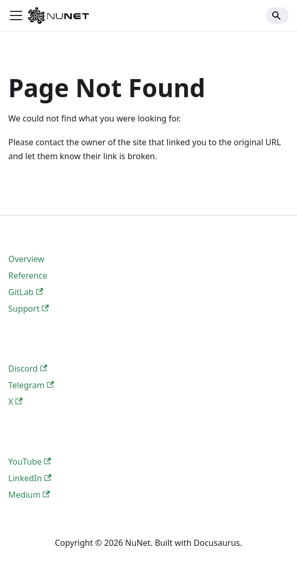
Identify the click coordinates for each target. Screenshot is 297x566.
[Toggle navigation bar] (16, 15)
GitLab (25, 292)
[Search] (277, 15)
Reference (27, 275)
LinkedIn (29, 478)
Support (28, 308)
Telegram (31, 385)
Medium (29, 494)
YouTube (29, 461)
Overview (26, 259)
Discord (27, 368)
